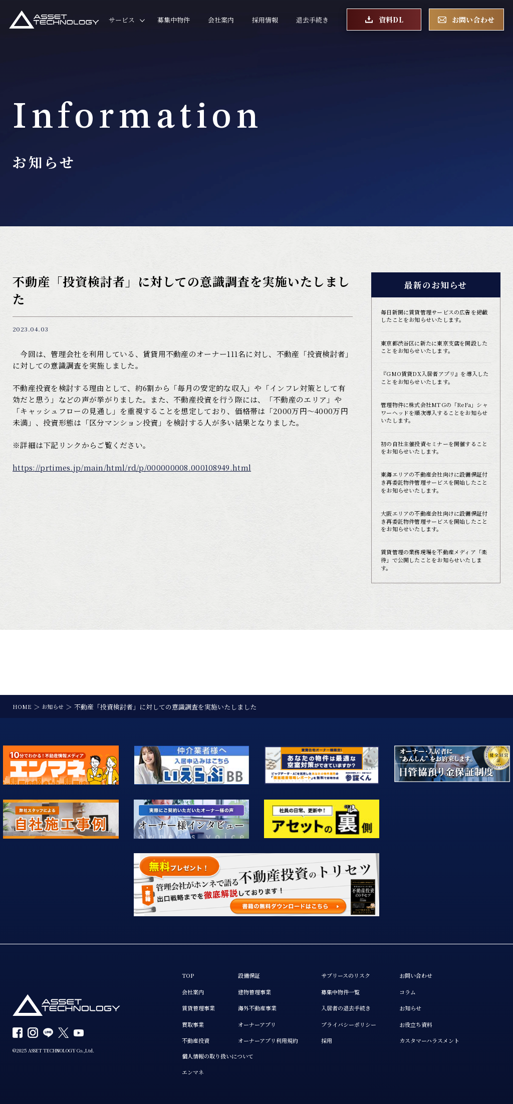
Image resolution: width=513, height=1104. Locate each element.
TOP (189, 967)
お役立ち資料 (445, 1019)
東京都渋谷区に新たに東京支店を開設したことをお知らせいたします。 (434, 360)
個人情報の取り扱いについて (224, 1053)
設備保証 (257, 967)
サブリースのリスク (366, 967)
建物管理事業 (263, 984)
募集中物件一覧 (360, 984)
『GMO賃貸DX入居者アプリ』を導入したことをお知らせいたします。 (433, 394)
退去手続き (312, 23)
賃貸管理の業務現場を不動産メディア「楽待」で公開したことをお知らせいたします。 (434, 613)
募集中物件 (173, 23)
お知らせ (439, 1002)
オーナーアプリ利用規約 (279, 1037)
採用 (344, 1037)
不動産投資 (198, 1037)
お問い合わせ (445, 967)
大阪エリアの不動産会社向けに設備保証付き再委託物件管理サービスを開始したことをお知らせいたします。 (434, 566)
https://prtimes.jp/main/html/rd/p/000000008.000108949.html (132, 467)
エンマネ (195, 1071)
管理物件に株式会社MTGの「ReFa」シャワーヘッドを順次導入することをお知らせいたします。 (435, 432)
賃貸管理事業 (201, 1002)
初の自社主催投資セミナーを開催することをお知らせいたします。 (434, 471)
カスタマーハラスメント (461, 1037)
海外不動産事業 (267, 1002)
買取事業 (195, 1019)
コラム (435, 984)
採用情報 (265, 23)
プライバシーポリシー (370, 1019)
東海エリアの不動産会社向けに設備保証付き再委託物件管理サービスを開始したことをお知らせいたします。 (434, 514)
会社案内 (221, 23)
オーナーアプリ (266, 1019)
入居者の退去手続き (367, 1002)
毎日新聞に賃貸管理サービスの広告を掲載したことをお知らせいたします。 (434, 322)
